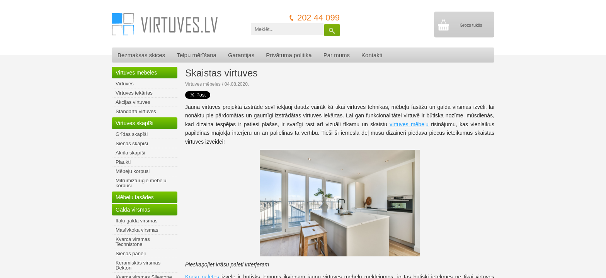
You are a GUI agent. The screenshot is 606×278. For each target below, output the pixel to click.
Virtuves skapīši (134, 123)
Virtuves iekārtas (134, 93)
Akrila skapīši (130, 153)
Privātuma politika (289, 55)
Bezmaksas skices (141, 55)
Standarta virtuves (136, 111)
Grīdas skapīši (132, 134)
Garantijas (241, 55)
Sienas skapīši (132, 143)
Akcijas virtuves (133, 102)
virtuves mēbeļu (409, 124)
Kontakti (371, 55)
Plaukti (123, 162)
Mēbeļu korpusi (133, 171)
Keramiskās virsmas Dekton (138, 265)
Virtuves (125, 83)
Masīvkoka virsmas (137, 230)
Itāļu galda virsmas (136, 221)
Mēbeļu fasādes (135, 197)
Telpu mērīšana (196, 55)
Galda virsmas (133, 210)
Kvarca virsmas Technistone (133, 241)
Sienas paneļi (131, 253)
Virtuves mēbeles (136, 73)
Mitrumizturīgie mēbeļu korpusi (141, 183)
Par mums (336, 55)
